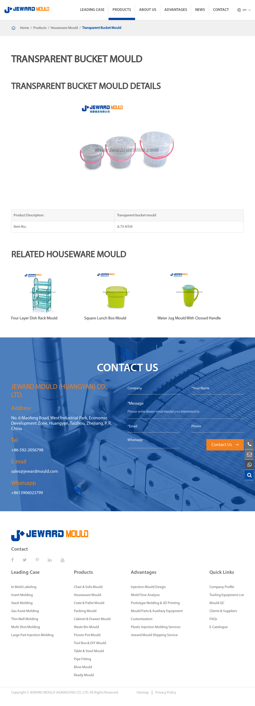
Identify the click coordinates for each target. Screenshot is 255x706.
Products (122, 10)
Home (24, 28)
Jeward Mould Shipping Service (154, 635)
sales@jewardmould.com (34, 471)
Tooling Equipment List (226, 595)
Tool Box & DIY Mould (90, 643)
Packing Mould (85, 611)
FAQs (213, 619)
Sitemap (142, 692)
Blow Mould (83, 667)
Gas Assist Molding (25, 611)
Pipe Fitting (82, 659)
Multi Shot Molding (25, 627)
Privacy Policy (165, 692)
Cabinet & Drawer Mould (92, 619)
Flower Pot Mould (87, 635)
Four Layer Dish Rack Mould (34, 318)
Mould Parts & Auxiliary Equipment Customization (157, 615)
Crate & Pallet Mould (89, 603)
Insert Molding (22, 595)
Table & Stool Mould (89, 651)
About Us (147, 10)
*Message (136, 404)
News (200, 10)
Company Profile (221, 587)
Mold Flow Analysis (145, 595)
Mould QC (216, 603)
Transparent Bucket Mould (101, 28)
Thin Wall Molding (24, 619)
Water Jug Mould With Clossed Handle (189, 318)
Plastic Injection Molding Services (155, 627)
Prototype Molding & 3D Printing (155, 603)
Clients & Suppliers (223, 611)
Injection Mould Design (148, 587)
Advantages (175, 10)
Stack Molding (22, 603)
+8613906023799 (27, 493)
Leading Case (92, 10)
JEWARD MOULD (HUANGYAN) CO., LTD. (59, 692)
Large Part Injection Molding (32, 635)
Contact (221, 10)
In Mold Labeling (23, 587)
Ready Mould (84, 675)
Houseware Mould (64, 28)
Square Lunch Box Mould (105, 318)
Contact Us (225, 445)
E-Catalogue (218, 627)
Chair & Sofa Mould (88, 587)
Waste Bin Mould (86, 627)
